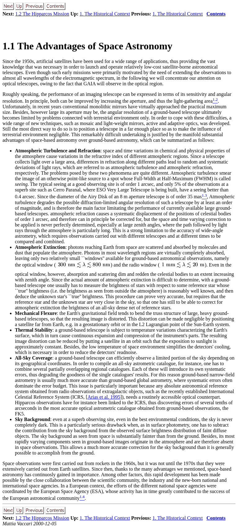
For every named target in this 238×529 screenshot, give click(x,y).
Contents (215, 13)
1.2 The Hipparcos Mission (42, 13)
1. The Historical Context (105, 13)
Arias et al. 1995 (103, 397)
